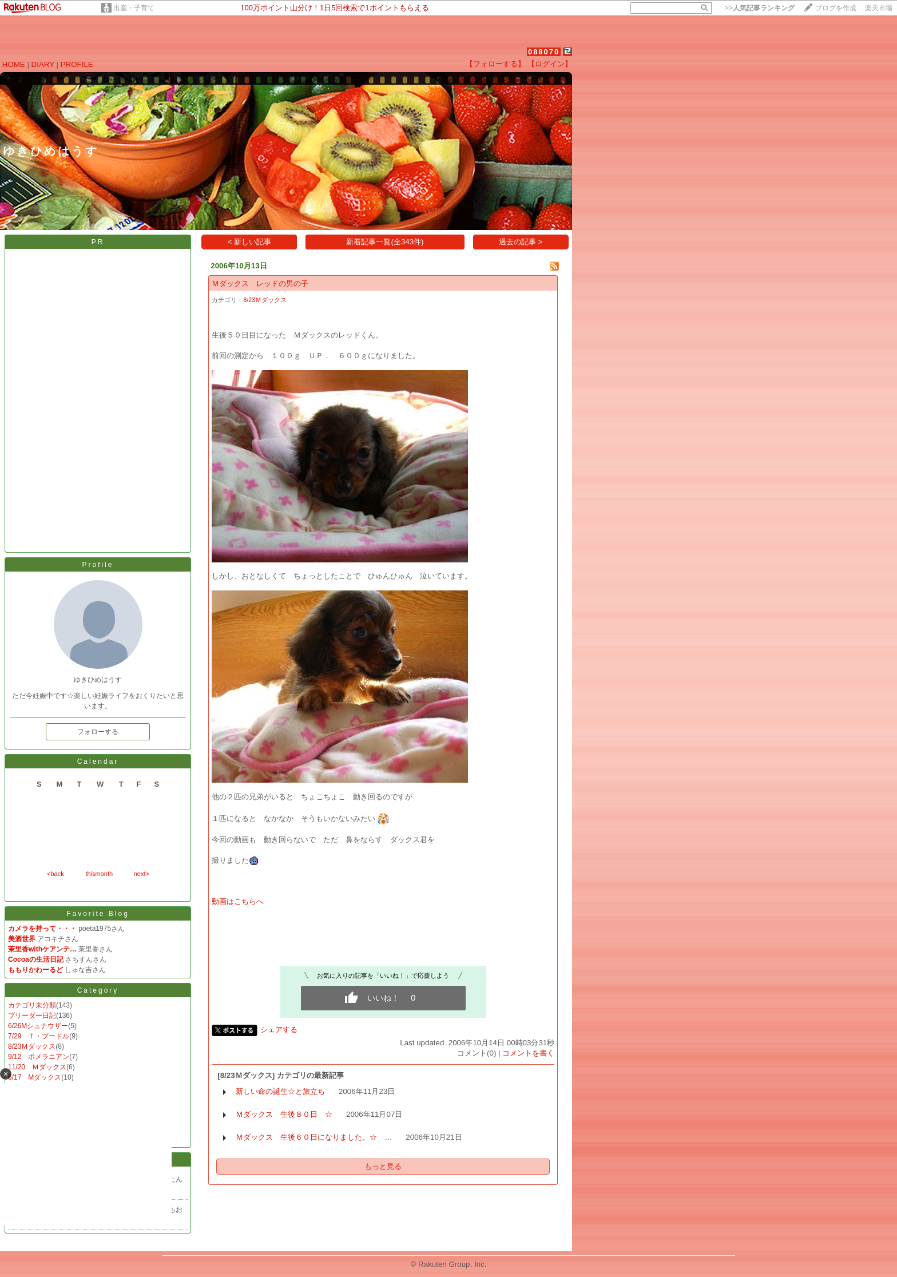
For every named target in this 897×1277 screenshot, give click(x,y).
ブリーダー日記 (32, 1016)
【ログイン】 (549, 64)
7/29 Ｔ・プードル (38, 1036)
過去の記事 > (521, 241)
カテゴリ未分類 (32, 1005)
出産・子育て (133, 8)
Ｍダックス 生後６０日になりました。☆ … (314, 1137)
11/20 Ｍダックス (37, 1067)
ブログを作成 (835, 8)
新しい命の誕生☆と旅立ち (280, 1091)
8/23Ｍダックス (31, 1046)
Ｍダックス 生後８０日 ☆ (284, 1114)
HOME (13, 64)
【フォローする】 (495, 64)
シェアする (278, 1029)
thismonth (99, 873)
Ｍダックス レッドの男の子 (260, 283)
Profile (97, 565)
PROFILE (77, 64)
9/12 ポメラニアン (38, 1057)
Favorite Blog (97, 914)
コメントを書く (528, 1053)
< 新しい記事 (250, 241)
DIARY (42, 64)
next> (141, 873)
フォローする (97, 732)
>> (760, 8)
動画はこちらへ (238, 901)
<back (55, 873)
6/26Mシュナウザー (38, 1026)
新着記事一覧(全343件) (384, 241)
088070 (543, 51)
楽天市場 (878, 8)
